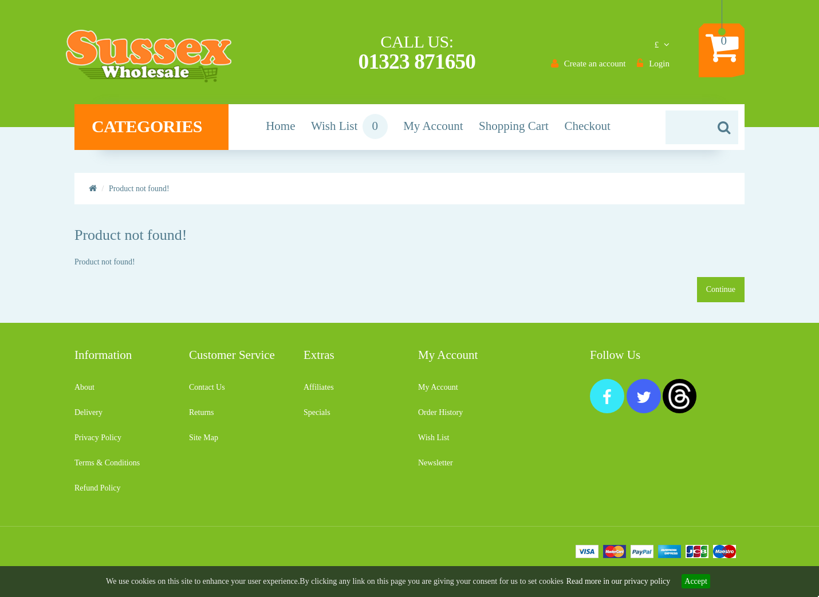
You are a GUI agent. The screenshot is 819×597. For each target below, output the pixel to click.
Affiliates (319, 392)
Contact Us (207, 392)
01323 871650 (416, 62)
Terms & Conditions (107, 467)
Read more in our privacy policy (618, 581)
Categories (155, 131)
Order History (440, 417)
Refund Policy (97, 492)
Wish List (433, 442)
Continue (720, 294)
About (84, 392)
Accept (695, 581)
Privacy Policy (97, 442)
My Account (438, 392)
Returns (201, 417)
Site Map (203, 442)
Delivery (88, 417)
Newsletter (435, 467)
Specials (317, 417)
